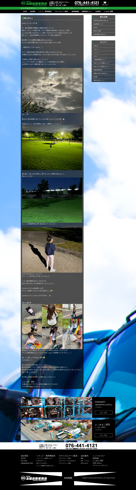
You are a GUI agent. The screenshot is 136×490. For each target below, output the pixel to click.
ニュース (96, 52)
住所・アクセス (85, 460)
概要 (82, 458)
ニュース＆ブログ (99, 456)
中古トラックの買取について (101, 63)
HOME (25, 11)
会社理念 (32, 11)
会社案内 (98, 11)
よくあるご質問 (108, 11)
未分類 (95, 77)
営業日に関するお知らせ (100, 73)
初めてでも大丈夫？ (41, 463)
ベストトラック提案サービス (44, 458)
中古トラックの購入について (101, 66)
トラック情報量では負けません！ (45, 465)
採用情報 (96, 458)
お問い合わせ (105, 4)
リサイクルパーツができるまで (67, 460)
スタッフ (96, 49)
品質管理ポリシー (87, 11)
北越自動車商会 (98, 70)
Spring (95, 27)
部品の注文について (99, 80)
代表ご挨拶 (24, 460)
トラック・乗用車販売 (45, 11)
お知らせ (96, 45)
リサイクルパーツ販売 (61, 11)
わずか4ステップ (41, 460)
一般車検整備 (75, 11)
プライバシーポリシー (100, 465)
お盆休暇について (98, 24)
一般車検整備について (100, 59)
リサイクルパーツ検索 (65, 463)
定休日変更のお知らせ (100, 34)
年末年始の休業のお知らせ (101, 20)
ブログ (95, 56)
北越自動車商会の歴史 (27, 463)
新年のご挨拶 (97, 31)
